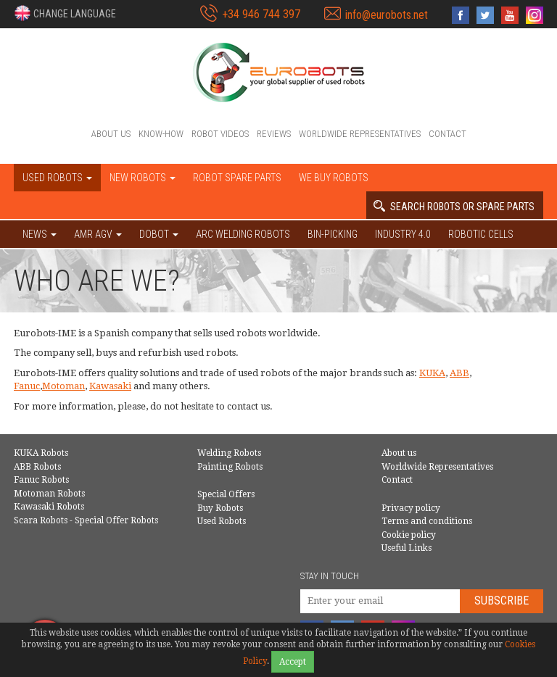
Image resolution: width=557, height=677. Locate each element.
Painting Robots (230, 467)
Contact (447, 133)
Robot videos (220, 133)
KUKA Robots (41, 453)
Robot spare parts (237, 177)
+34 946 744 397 (261, 14)
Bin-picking (333, 234)
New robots (143, 177)
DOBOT (158, 234)
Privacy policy (410, 508)
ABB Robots (37, 467)
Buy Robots (220, 508)
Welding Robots (229, 453)
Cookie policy (408, 535)
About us (111, 133)
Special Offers (226, 494)
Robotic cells (480, 234)
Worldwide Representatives (360, 133)
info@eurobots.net (386, 15)
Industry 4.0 (403, 234)
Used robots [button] (57, 177)
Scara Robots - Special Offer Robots (86, 520)
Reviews (274, 133)
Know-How (161, 133)
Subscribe (501, 600)
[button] (65, 13)
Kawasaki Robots (49, 507)
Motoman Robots (49, 494)
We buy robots (333, 177)
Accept (292, 662)
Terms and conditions (426, 521)
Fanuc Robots (41, 480)
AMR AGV (98, 234)
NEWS (39, 234)
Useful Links (406, 548)
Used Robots (221, 521)
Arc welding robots (243, 234)
